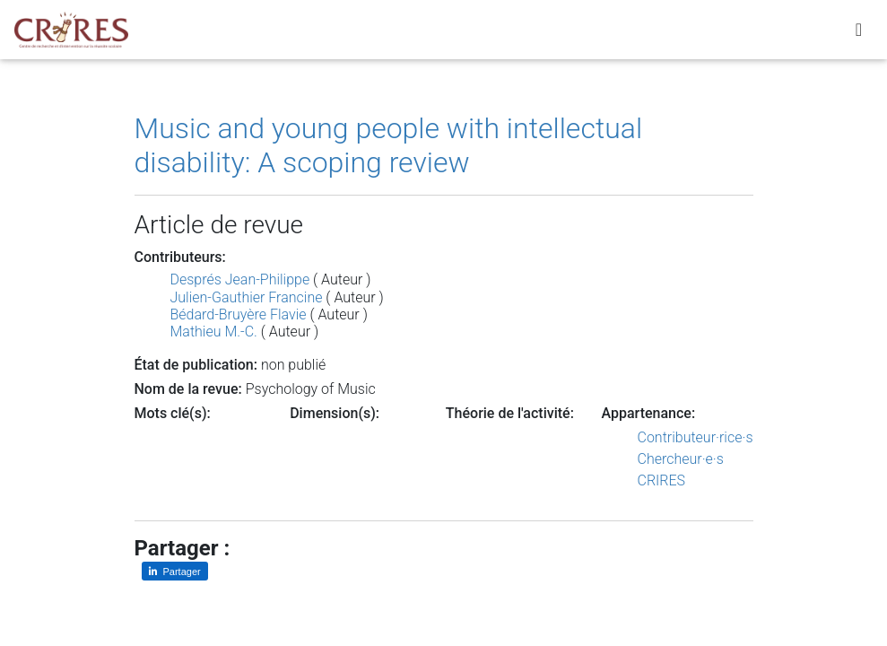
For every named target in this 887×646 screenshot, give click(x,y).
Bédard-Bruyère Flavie (238, 314)
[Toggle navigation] (859, 33)
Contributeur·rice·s (695, 437)
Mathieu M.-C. (213, 331)
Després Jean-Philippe (240, 279)
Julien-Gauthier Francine (246, 297)
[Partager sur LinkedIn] (175, 571)
